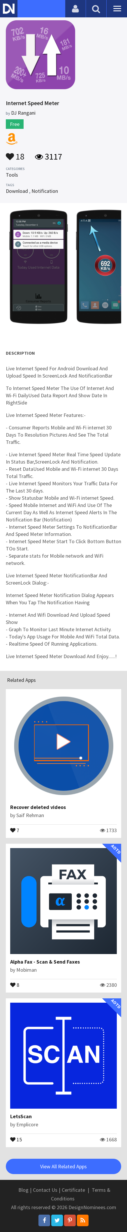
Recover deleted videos (38, 807)
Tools (12, 174)
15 (16, 1139)
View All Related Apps (63, 1166)
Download (17, 191)
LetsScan (21, 1116)
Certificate (73, 1190)
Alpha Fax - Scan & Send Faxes (45, 961)
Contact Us (45, 1190)
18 (15, 154)
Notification (44, 191)
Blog (23, 1190)
